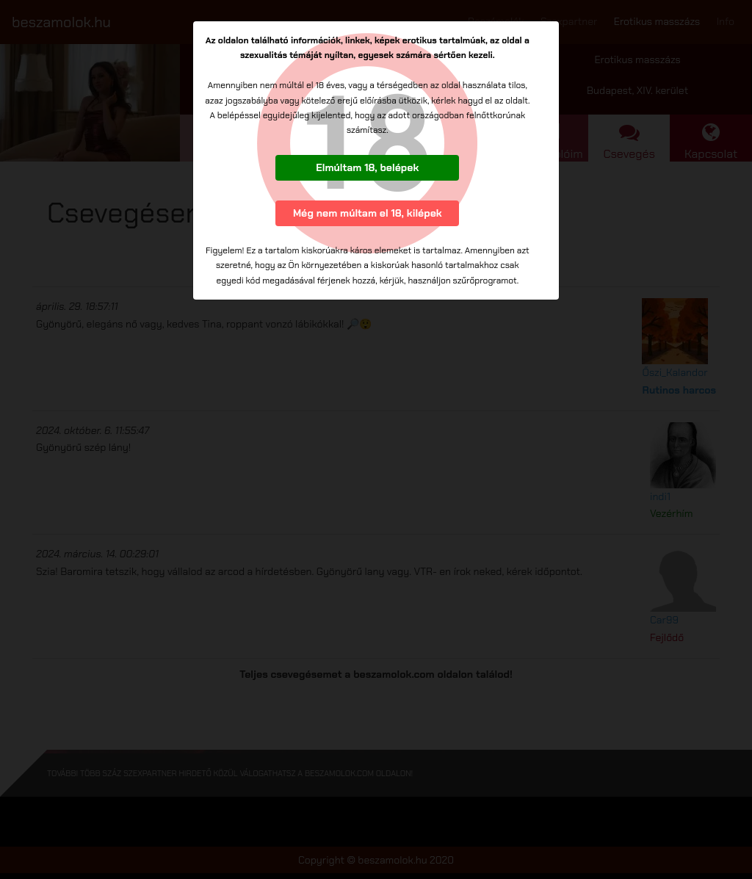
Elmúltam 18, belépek (367, 167)
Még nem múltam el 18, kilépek (367, 213)
